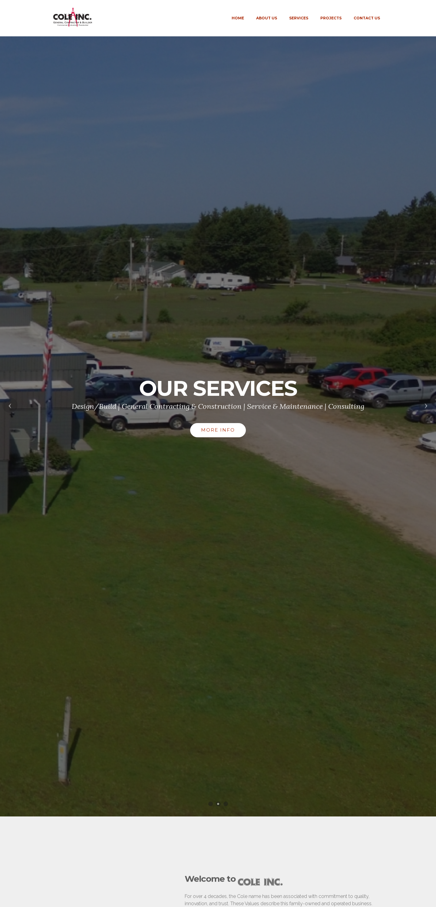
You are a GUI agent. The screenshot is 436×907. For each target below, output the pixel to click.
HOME (238, 18)
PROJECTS (331, 18)
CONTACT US (367, 18)
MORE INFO (218, 430)
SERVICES (298, 18)
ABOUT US (266, 18)
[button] (10, 405)
